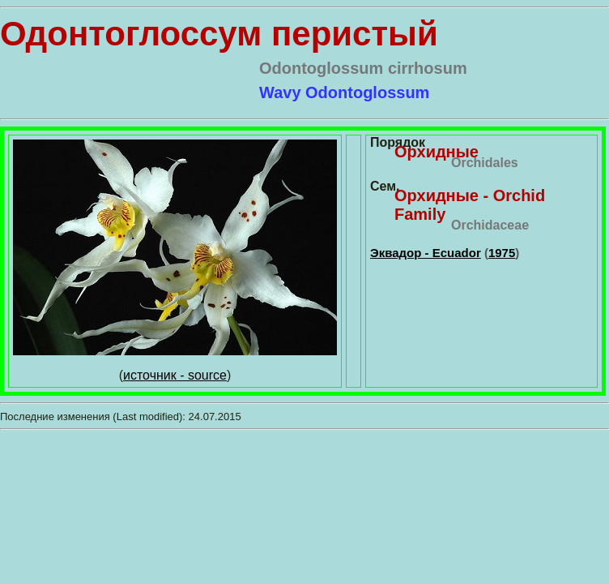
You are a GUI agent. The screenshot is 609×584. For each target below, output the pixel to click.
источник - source (175, 375)
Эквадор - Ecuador (425, 253)
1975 (501, 253)
